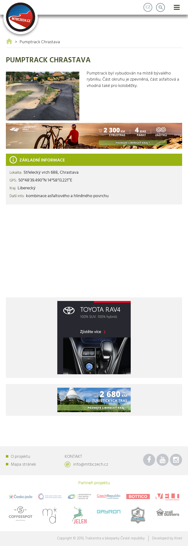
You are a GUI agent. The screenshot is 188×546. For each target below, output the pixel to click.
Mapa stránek (23, 464)
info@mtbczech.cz (90, 464)
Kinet (178, 538)
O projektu (20, 456)
